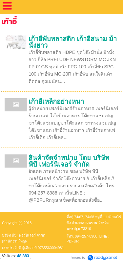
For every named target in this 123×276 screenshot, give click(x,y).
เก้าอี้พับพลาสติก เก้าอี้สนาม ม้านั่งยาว (72, 42)
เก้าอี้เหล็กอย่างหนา (56, 101)
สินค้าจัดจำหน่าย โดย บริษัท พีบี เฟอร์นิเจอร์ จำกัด (69, 161)
